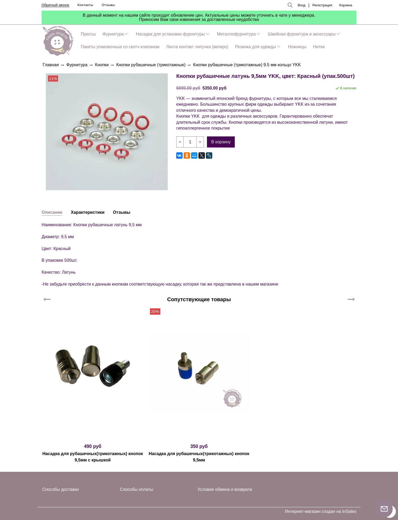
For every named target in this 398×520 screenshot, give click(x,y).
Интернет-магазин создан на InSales (320, 511)
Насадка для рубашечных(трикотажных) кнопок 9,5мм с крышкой (92, 456)
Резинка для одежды (255, 47)
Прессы (88, 34)
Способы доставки (60, 489)
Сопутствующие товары (199, 299)
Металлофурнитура (236, 34)
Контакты (85, 5)
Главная (51, 65)
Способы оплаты (136, 489)
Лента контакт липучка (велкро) (197, 47)
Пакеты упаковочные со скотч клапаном (120, 47)
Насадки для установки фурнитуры (170, 34)
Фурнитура (113, 34)
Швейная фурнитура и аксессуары (302, 34)
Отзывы (108, 5)
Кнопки (102, 65)
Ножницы (297, 47)
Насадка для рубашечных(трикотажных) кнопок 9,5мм (199, 456)
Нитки (319, 47)
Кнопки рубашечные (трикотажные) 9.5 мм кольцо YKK (247, 65)
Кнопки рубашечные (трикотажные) (150, 65)
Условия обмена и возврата (225, 489)
